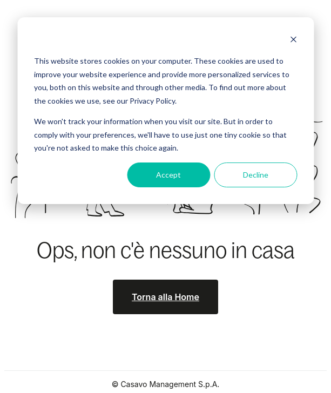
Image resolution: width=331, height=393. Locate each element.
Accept (168, 174)
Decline (255, 174)
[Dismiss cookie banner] (293, 41)
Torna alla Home (165, 297)
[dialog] (165, 110)
